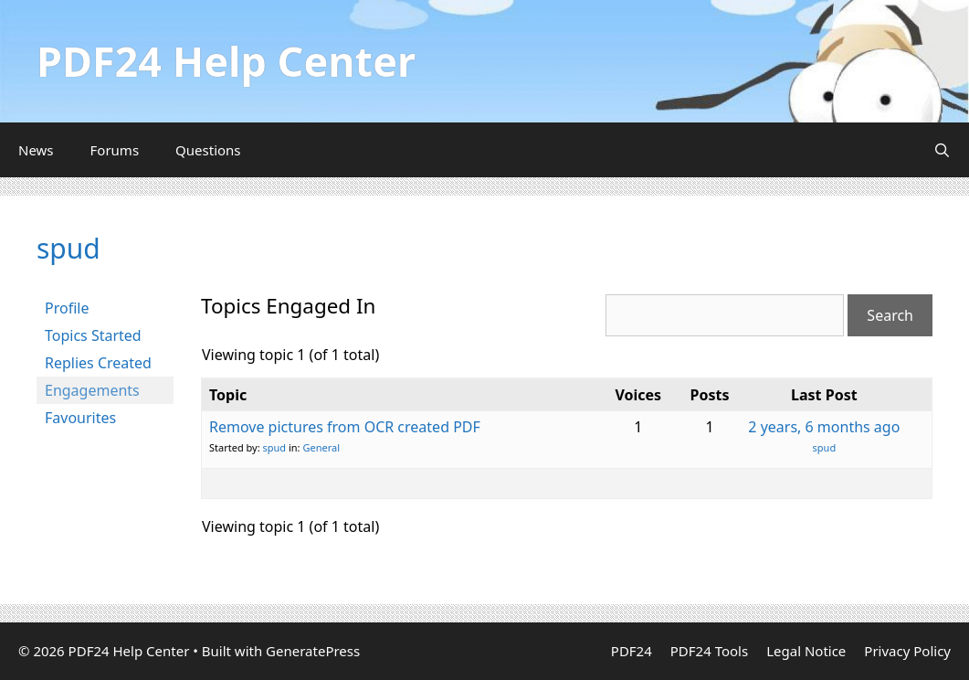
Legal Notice (806, 651)
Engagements (92, 390)
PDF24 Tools (709, 651)
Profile (67, 308)
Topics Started (93, 335)
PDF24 (631, 651)
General (321, 447)
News (36, 150)
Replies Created (98, 363)
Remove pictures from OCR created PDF (344, 427)
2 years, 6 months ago (824, 427)
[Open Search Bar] (942, 149)
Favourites (80, 418)
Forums (115, 150)
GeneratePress (313, 651)
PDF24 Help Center (226, 61)
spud (68, 248)
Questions (207, 150)
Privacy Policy (907, 651)
